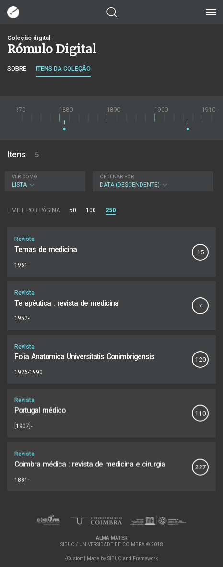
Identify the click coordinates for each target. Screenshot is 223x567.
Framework (145, 558)
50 (73, 210)
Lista (44, 181)
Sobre (16, 68)
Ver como (24, 176)
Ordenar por (117, 176)
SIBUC (114, 558)
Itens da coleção (63, 68)
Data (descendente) (152, 181)
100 (91, 210)
